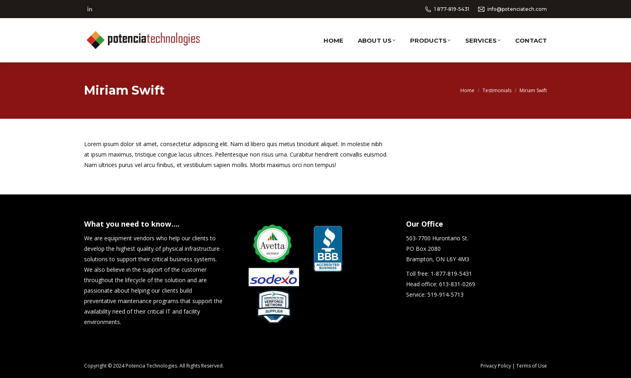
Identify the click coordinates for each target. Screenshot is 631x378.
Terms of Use (531, 365)
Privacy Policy (495, 365)
